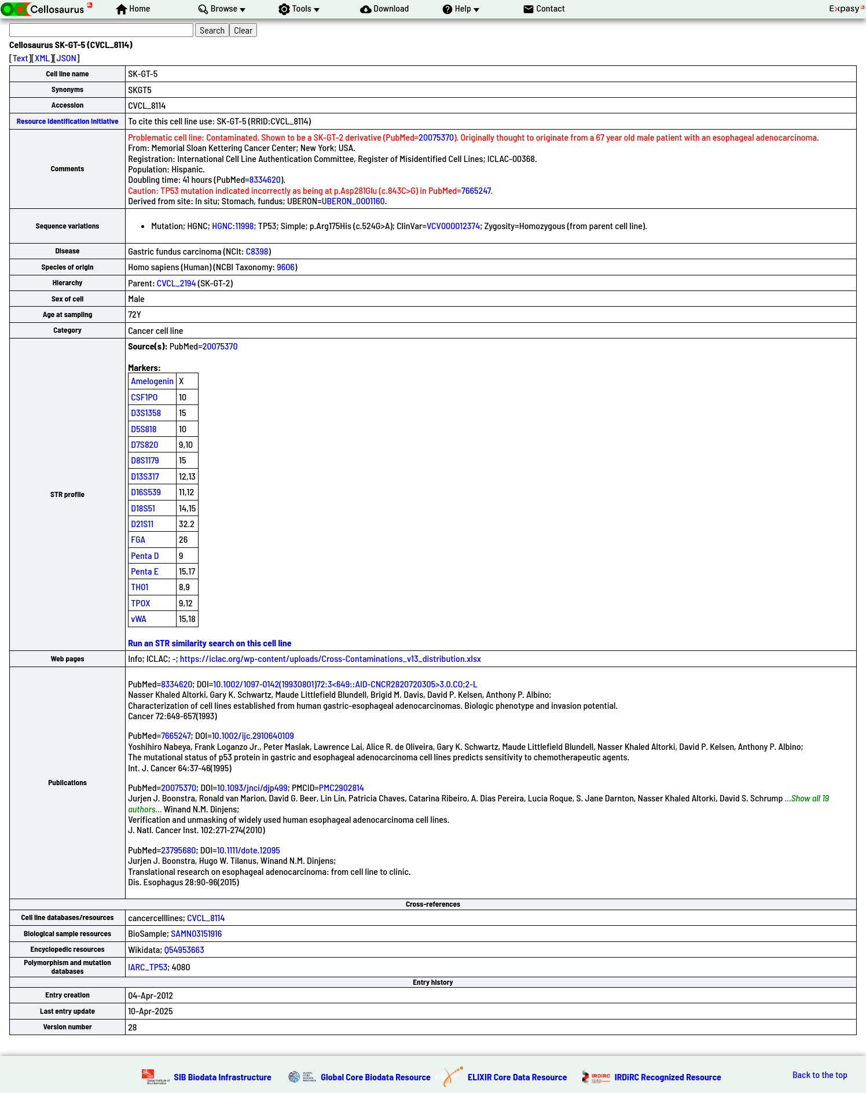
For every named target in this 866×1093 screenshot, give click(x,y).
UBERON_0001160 (353, 200)
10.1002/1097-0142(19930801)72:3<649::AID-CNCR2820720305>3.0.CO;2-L (345, 683)
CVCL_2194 (176, 282)
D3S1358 (146, 412)
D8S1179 (145, 459)
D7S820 (144, 444)
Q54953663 (184, 949)
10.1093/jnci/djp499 (252, 787)
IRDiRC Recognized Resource (668, 1076)
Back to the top (819, 1074)
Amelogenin (152, 380)
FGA (138, 538)
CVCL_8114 (206, 917)
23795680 (178, 849)
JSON (66, 57)
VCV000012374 (453, 225)
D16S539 (146, 491)
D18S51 (143, 507)
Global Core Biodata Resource (376, 1076)
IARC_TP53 (147, 966)
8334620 (265, 179)
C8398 (257, 250)
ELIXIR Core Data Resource (517, 1076)
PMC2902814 (341, 787)
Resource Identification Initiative (68, 121)
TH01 (139, 586)
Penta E (145, 570)
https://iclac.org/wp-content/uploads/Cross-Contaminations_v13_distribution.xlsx (330, 658)
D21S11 (142, 523)
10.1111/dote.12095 (248, 849)
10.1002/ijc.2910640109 (253, 735)
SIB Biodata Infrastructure (222, 1076)
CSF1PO (144, 396)
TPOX (141, 602)
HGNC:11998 (233, 225)
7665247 (476, 190)
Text (20, 57)
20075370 (436, 136)
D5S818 (143, 428)
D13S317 (145, 475)
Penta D (145, 555)
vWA (138, 618)
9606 (286, 266)
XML (42, 57)
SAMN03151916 (196, 933)
